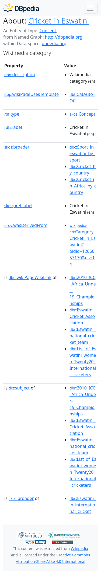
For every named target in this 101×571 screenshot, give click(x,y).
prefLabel (18, 206)
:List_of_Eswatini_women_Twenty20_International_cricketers (82, 362)
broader (16, 147)
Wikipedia (79, 548)
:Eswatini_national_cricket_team (82, 335)
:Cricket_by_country (82, 169)
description (19, 75)
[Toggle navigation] (90, 8)
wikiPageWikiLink (30, 277)
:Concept (82, 114)
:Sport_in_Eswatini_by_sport (82, 153)
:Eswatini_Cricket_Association (82, 316)
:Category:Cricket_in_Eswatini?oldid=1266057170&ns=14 (82, 245)
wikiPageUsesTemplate (31, 94)
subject (19, 388)
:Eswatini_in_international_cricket (82, 504)
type (11, 114)
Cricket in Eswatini (58, 20)
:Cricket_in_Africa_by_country (82, 185)
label (13, 127)
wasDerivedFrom (25, 225)
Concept (47, 30)
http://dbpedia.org (63, 37)
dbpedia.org (54, 43)
